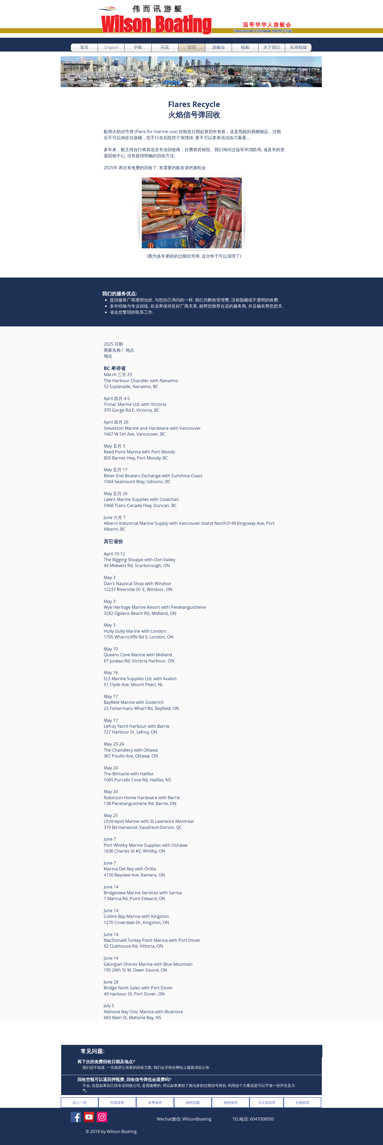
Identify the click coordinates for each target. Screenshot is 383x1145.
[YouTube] (89, 1117)
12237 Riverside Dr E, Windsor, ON (138, 589)
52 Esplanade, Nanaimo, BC (131, 386)
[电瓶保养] (230, 1102)
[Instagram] (102, 1117)
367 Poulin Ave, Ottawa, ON (131, 756)
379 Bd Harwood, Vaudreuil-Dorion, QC (143, 827)
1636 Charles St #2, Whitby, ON (134, 851)
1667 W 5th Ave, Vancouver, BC (134, 434)
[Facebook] (76, 1117)
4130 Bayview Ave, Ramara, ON (134, 875)
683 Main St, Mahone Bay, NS (132, 1017)
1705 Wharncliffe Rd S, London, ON (138, 637)
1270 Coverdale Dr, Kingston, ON (136, 922)
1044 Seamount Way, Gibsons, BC (137, 481)
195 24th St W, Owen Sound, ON (135, 970)
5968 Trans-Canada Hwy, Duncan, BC (140, 505)
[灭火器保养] (266, 1102)
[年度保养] (117, 1102)
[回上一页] (79, 1102)
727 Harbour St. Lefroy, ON (130, 732)
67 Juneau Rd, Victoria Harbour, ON (139, 661)
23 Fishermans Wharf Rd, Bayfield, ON (141, 708)
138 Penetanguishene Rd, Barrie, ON (140, 803)
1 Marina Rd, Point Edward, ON (134, 898)
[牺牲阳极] (193, 1102)
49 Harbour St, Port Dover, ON (134, 994)
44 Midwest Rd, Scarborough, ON (137, 565)
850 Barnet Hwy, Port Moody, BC (136, 458)
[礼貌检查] (302, 1102)
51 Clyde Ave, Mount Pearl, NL (133, 684)
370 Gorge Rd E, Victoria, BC (131, 410)
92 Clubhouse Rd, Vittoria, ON (133, 946)
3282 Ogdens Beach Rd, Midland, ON (140, 613)
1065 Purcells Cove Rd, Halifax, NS (137, 780)
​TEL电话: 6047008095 (253, 1119)
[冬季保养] (155, 1102)
